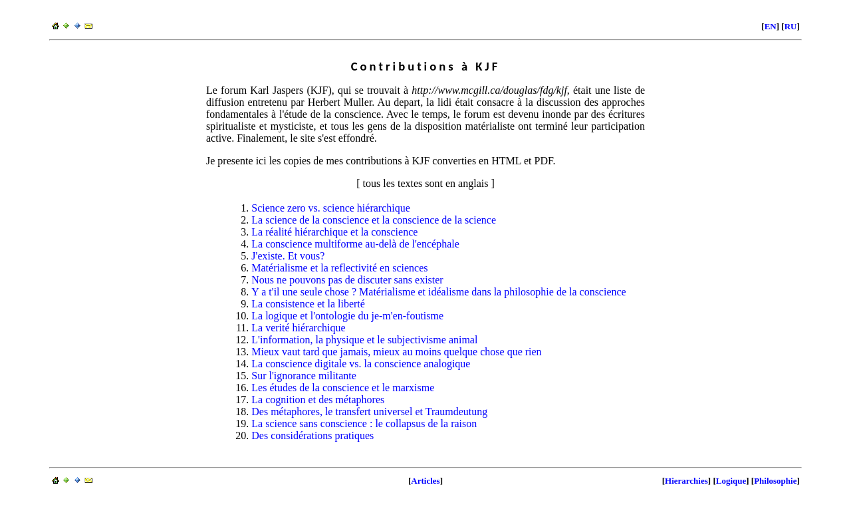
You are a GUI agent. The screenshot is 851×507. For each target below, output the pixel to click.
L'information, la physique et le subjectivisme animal (364, 339)
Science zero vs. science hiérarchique (330, 208)
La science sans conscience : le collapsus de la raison (364, 423)
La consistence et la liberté (308, 303)
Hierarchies (686, 481)
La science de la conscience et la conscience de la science (373, 220)
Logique (731, 481)
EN (771, 26)
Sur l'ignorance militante (303, 375)
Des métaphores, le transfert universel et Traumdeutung (369, 411)
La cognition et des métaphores (317, 399)
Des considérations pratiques (312, 435)
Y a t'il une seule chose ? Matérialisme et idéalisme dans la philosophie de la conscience (438, 291)
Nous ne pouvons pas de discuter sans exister (347, 279)
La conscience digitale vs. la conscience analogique (360, 363)
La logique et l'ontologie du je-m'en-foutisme (347, 315)
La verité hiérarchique (298, 327)
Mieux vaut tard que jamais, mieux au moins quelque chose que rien (396, 351)
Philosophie (775, 481)
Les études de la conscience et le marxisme (342, 387)
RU (791, 26)
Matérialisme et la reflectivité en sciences (339, 267)
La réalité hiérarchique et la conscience (334, 232)
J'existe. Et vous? (287, 255)
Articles (425, 481)
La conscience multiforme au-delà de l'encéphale (355, 244)
